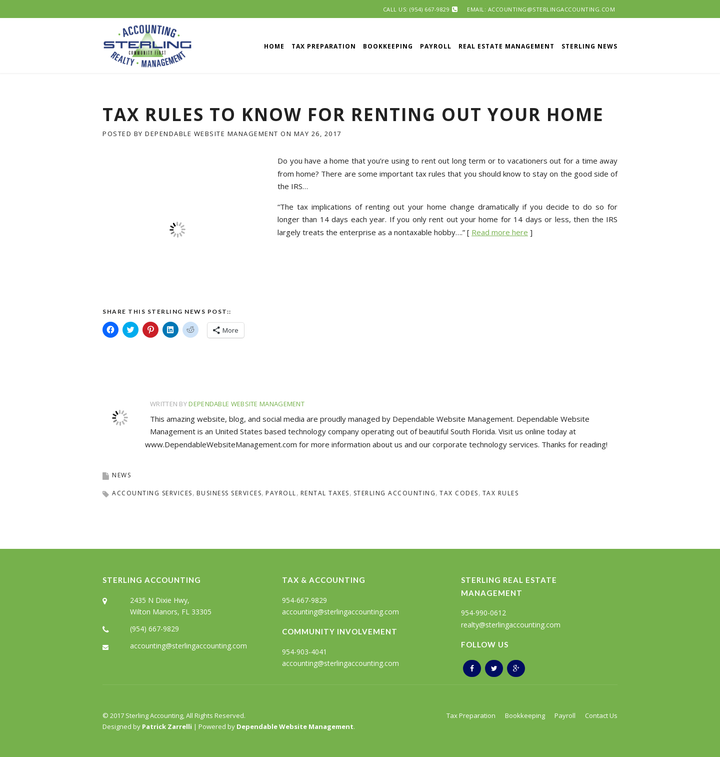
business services (229, 493)
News (121, 475)
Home (274, 46)
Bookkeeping (388, 46)
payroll (281, 493)
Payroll (436, 46)
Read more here (500, 232)
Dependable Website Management (211, 133)
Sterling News (590, 46)
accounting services (152, 493)
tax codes (459, 493)
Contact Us (601, 715)
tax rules (500, 493)
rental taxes (325, 493)
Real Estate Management (506, 46)
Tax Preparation (324, 46)
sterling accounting (395, 493)
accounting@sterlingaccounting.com (188, 645)
